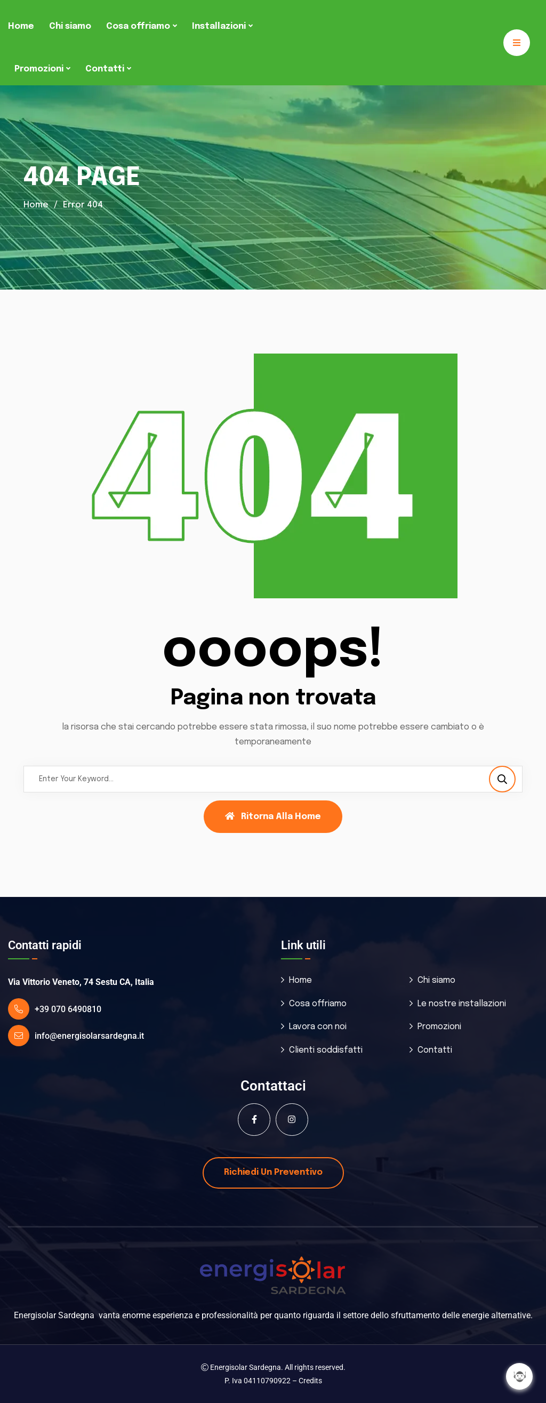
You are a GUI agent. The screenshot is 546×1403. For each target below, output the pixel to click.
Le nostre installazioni (461, 1003)
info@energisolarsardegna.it (89, 1036)
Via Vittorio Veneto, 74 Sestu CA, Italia (81, 982)
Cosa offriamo (138, 26)
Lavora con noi (318, 1026)
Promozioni (38, 69)
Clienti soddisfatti (326, 1050)
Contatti (104, 69)
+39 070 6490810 (68, 1009)
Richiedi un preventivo (273, 1172)
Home (21, 26)
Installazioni (219, 26)
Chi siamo (70, 26)
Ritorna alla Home (273, 816)
